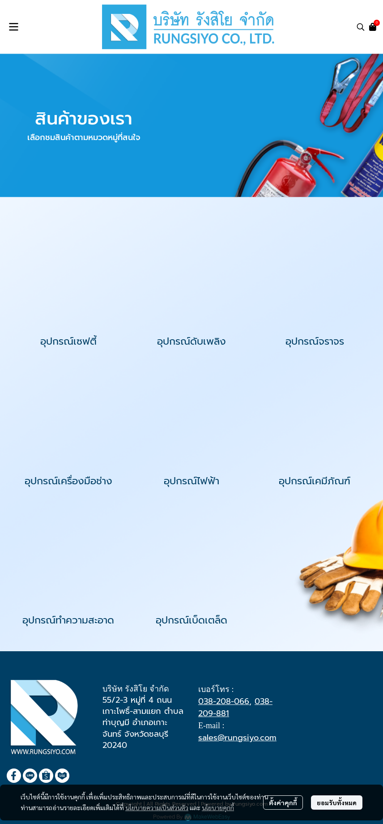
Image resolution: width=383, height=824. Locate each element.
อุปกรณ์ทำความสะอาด (68, 620)
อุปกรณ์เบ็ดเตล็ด (191, 620)
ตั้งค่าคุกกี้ (283, 802)
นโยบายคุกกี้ (218, 807)
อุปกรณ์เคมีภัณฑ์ (314, 481)
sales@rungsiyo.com (237, 737)
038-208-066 (223, 701)
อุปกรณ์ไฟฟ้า (191, 481)
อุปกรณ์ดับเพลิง (191, 341)
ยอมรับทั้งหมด (337, 802)
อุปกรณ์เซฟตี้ (68, 341)
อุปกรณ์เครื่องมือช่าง (68, 481)
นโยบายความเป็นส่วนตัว (156, 807)
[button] (360, 27)
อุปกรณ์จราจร (314, 341)
